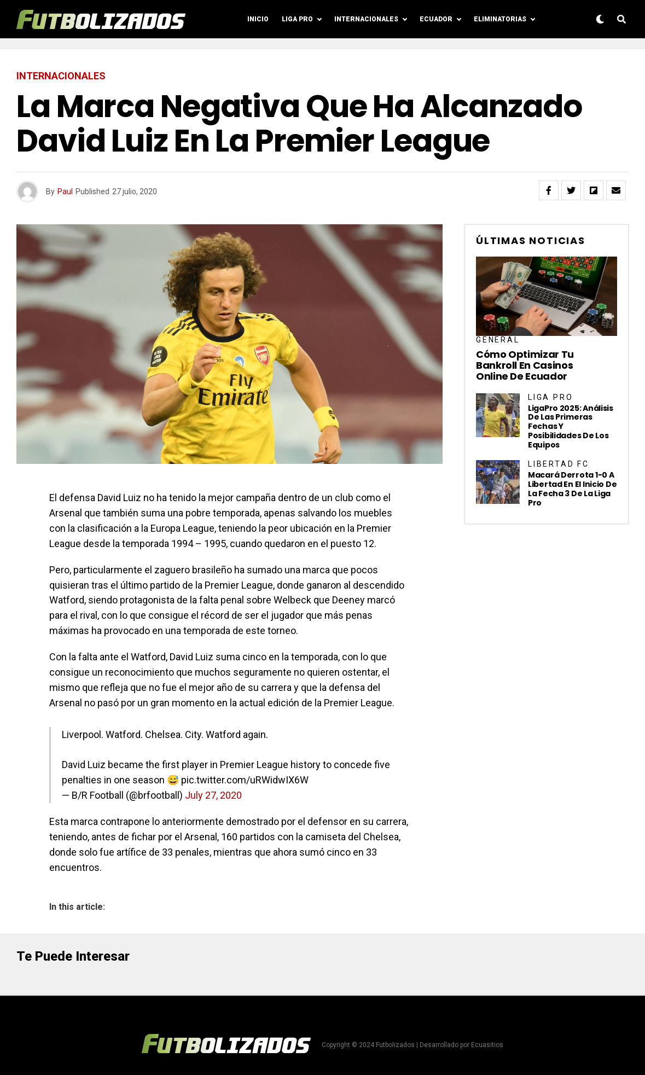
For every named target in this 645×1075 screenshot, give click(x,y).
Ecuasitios (487, 1045)
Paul (65, 191)
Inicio (258, 19)
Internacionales (366, 19)
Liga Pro (297, 19)
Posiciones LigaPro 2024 (393, 59)
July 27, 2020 (213, 795)
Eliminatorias (500, 19)
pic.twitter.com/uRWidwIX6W (245, 780)
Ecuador (436, 19)
